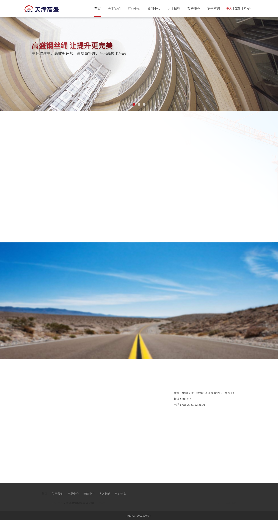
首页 (97, 8)
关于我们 (114, 8)
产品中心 (134, 8)
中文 (229, 8)
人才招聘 (173, 8)
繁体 (238, 8)
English (248, 8)
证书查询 (213, 8)
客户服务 (193, 8)
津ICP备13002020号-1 (139, 515)
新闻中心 (154, 8)
